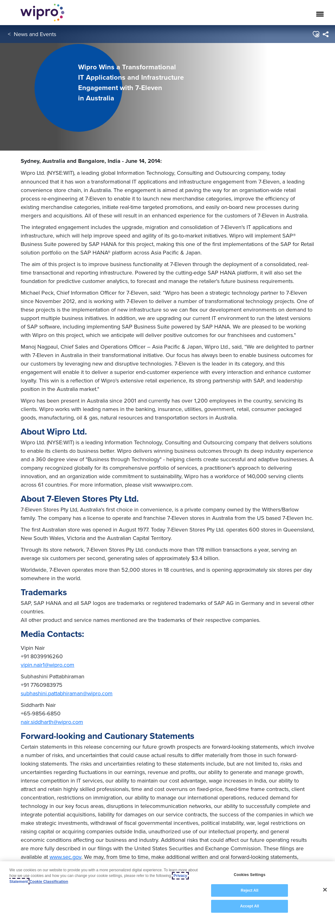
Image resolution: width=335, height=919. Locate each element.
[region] (167, 890)
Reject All (249, 890)
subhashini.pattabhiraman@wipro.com (67, 693)
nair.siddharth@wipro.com (52, 722)
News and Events (35, 34)
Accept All (249, 906)
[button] (315, 34)
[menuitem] (325, 34)
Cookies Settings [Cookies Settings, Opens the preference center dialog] (249, 875)
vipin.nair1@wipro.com (47, 665)
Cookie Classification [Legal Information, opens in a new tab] (48, 881)
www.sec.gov (65, 857)
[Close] (325, 890)
